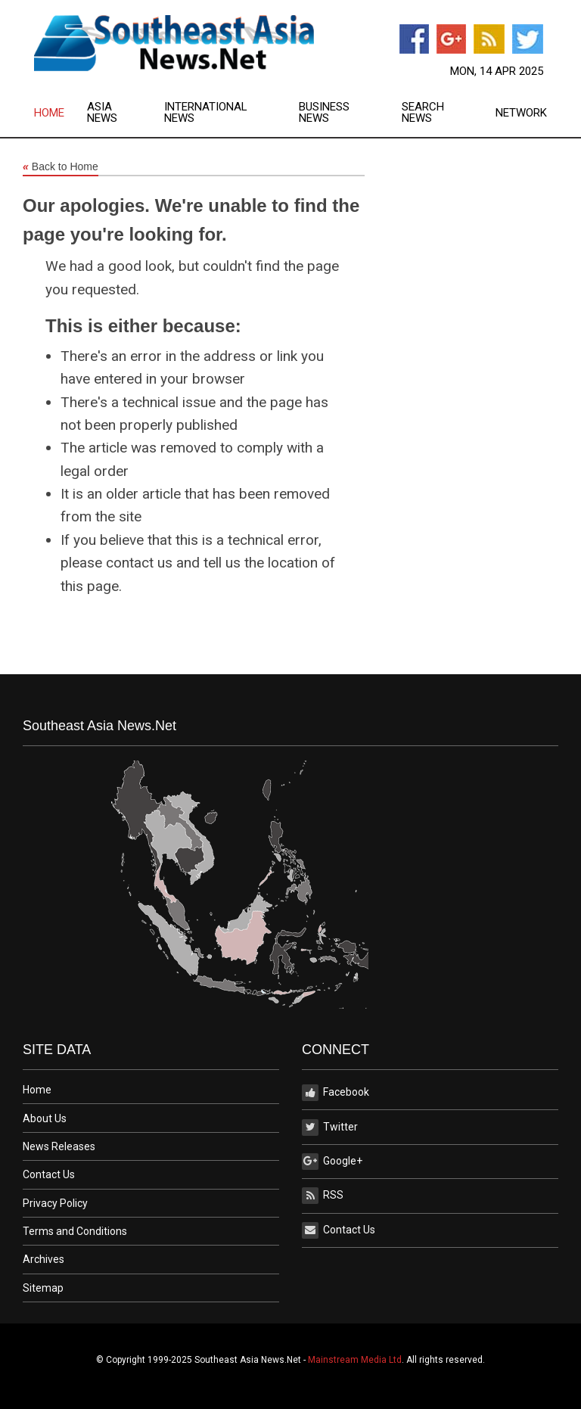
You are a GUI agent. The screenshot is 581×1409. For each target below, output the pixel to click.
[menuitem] (60, 112)
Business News (324, 112)
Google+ (332, 1161)
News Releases (59, 1146)
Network (521, 113)
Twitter (330, 1127)
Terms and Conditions (75, 1231)
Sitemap (43, 1288)
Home (49, 113)
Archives (43, 1259)
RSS (322, 1195)
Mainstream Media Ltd (355, 1360)
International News (205, 112)
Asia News (102, 112)
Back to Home (60, 167)
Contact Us (49, 1174)
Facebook (335, 1092)
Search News (423, 112)
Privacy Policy (55, 1203)
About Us (45, 1118)
